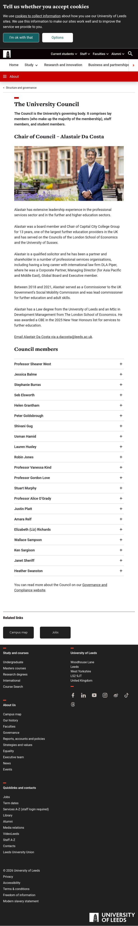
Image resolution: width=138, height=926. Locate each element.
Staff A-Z (9, 840)
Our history (10, 720)
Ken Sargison (24, 550)
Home (13, 65)
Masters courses (14, 668)
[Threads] (73, 705)
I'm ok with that (21, 37)
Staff (85, 54)
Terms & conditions (16, 889)
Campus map (18, 632)
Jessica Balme (25, 374)
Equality (8, 751)
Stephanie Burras (28, 385)
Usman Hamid (25, 436)
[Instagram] (105, 695)
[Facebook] (73, 695)
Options (58, 37)
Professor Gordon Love (32, 478)
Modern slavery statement (21, 901)
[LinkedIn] (83, 695)
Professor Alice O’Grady (32, 498)
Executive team (13, 757)
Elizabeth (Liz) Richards (32, 529)
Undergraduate (13, 662)
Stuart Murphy (25, 488)
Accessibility (11, 883)
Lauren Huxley (25, 447)
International (11, 681)
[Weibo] (116, 695)
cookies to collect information (38, 16)
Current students (64, 54)
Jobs (55, 632)
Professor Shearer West (32, 364)
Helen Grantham (26, 405)
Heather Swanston (28, 571)
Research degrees (15, 674)
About (11, 77)
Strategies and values (17, 745)
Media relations (13, 828)
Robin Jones (23, 457)
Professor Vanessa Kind (32, 467)
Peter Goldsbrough (28, 416)
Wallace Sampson (28, 540)
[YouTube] (94, 695)
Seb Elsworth (24, 395)
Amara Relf (22, 519)
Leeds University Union (18, 852)
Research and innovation (63, 65)
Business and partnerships (108, 65)
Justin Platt (23, 509)
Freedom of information (19, 895)
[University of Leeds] (112, 918)
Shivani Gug (23, 426)
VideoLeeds (11, 834)
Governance (11, 733)
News (7, 763)
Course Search (13, 687)
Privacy (8, 877)
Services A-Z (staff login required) (26, 809)
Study (32, 65)
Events (7, 769)
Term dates (10, 803)
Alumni (118, 54)
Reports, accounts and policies (24, 739)
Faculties (101, 54)
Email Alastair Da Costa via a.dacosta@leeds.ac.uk (53, 337)
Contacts (9, 846)
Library (7, 815)
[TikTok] (126, 695)
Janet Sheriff (24, 560)
